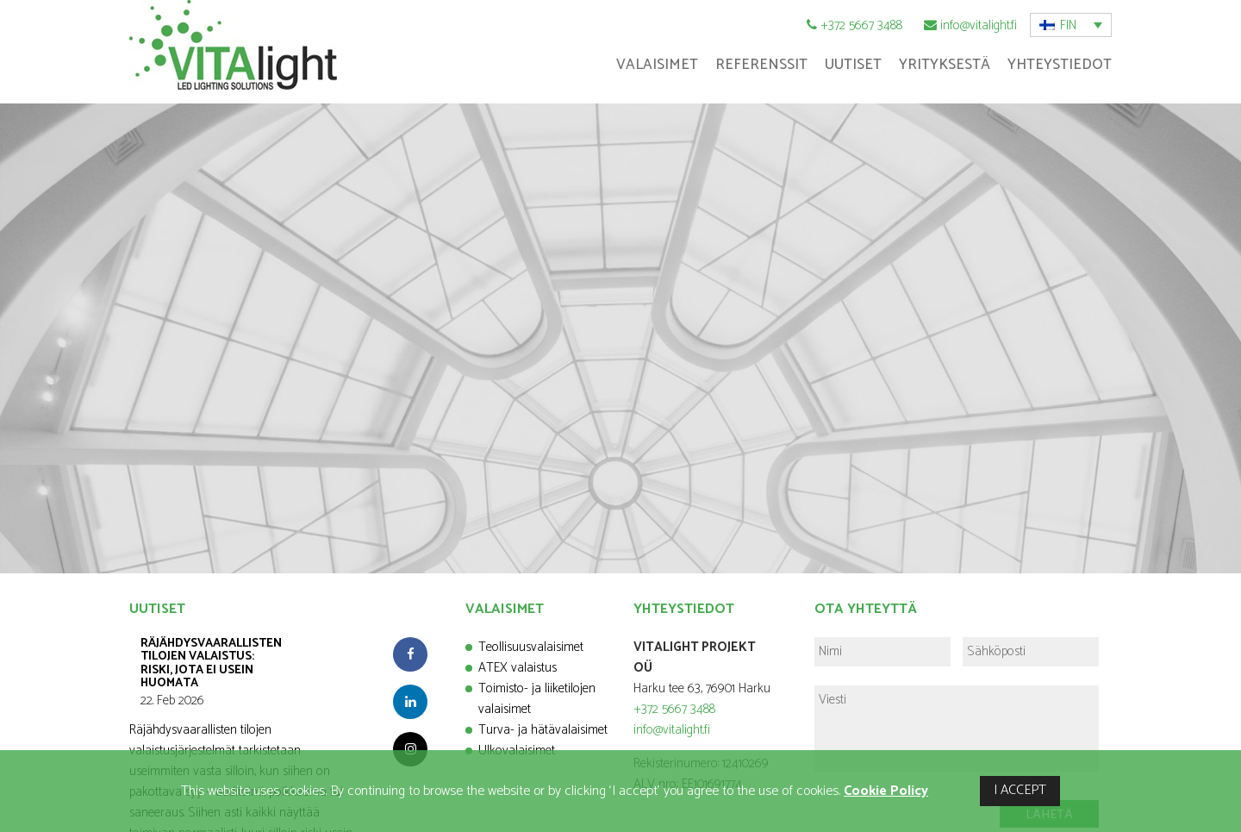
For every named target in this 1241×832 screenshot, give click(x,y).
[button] (1071, 25)
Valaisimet (657, 65)
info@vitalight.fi (978, 25)
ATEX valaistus (517, 668)
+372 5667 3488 (861, 25)
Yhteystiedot (1059, 65)
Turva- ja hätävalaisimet (543, 730)
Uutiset (853, 65)
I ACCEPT (1020, 790)
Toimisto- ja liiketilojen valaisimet (537, 699)
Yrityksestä (944, 65)
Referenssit (761, 65)
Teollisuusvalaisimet (530, 647)
